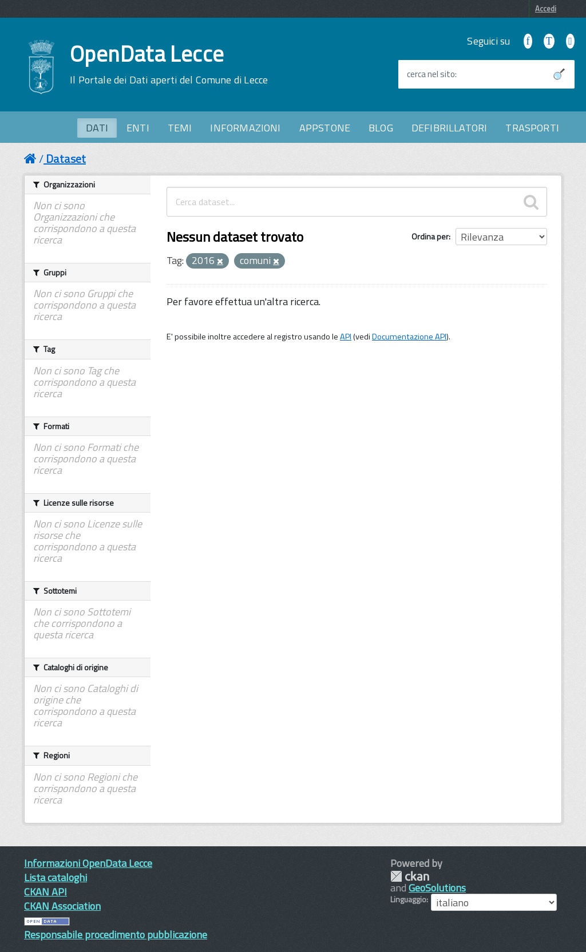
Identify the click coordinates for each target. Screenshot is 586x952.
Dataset (66, 158)
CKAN (409, 876)
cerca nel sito (431, 74)
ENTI (137, 127)
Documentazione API (409, 336)
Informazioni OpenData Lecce (88, 863)
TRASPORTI (532, 127)
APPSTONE (324, 127)
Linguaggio (408, 899)
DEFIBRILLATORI (449, 127)
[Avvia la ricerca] (559, 74)
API (345, 336)
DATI (97, 127)
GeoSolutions (437, 887)
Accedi (545, 8)
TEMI (180, 127)
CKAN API (45, 891)
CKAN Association (62, 906)
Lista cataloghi (55, 877)
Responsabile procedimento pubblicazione (115, 934)
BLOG (381, 127)
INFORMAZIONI (245, 127)
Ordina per (430, 236)
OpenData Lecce (169, 64)
